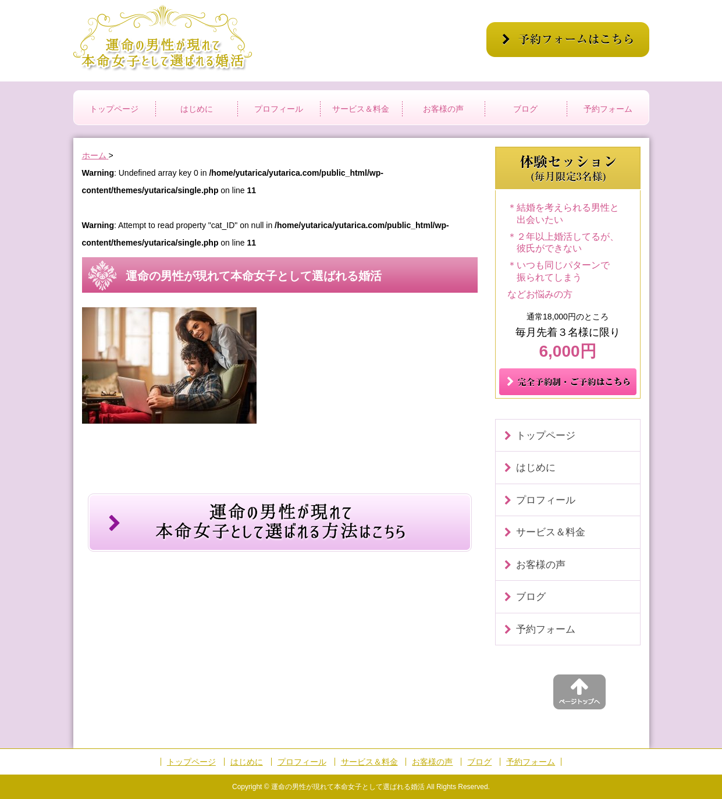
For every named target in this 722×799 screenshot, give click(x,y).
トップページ (114, 108)
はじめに (196, 108)
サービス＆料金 (360, 108)
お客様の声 (443, 108)
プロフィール (278, 108)
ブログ (525, 108)
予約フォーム (608, 108)
